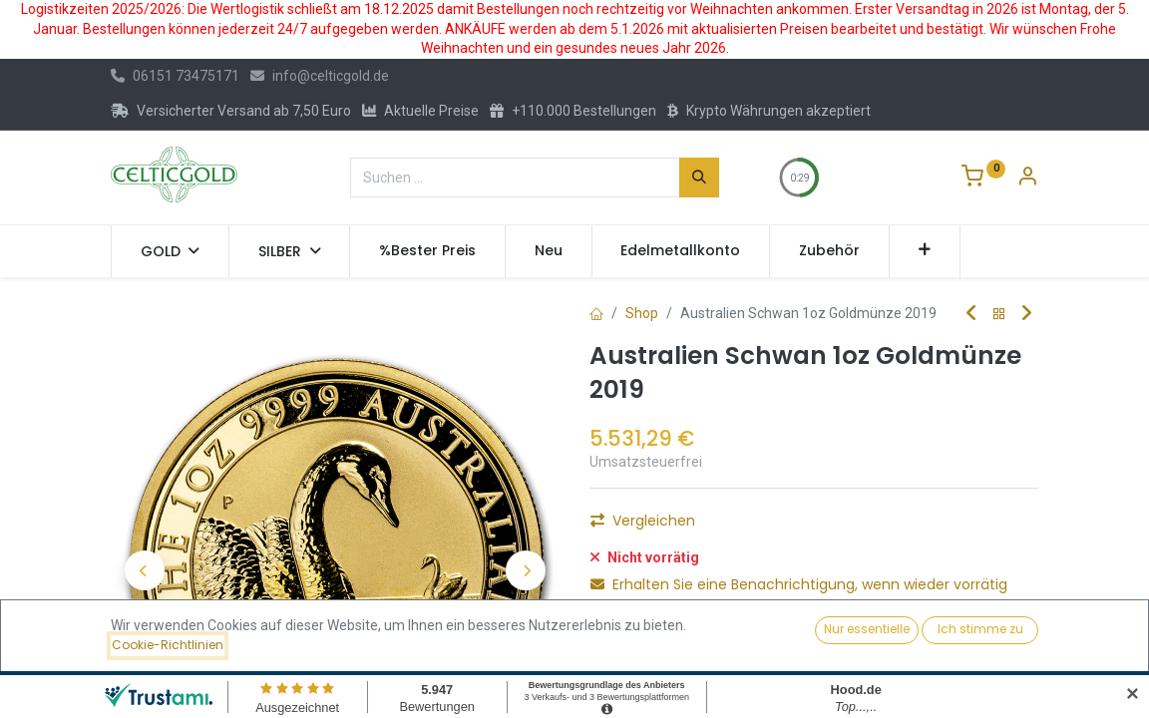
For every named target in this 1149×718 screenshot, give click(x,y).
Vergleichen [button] (642, 521)
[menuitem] (427, 251)
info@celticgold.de (319, 76)
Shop (641, 313)
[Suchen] (699, 177)
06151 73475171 (175, 76)
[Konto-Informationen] (1027, 178)
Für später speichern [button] (686, 633)
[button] (925, 251)
